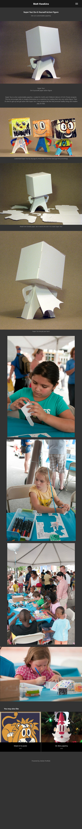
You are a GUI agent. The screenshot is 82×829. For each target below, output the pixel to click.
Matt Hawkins (41, 3)
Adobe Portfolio (45, 761)
